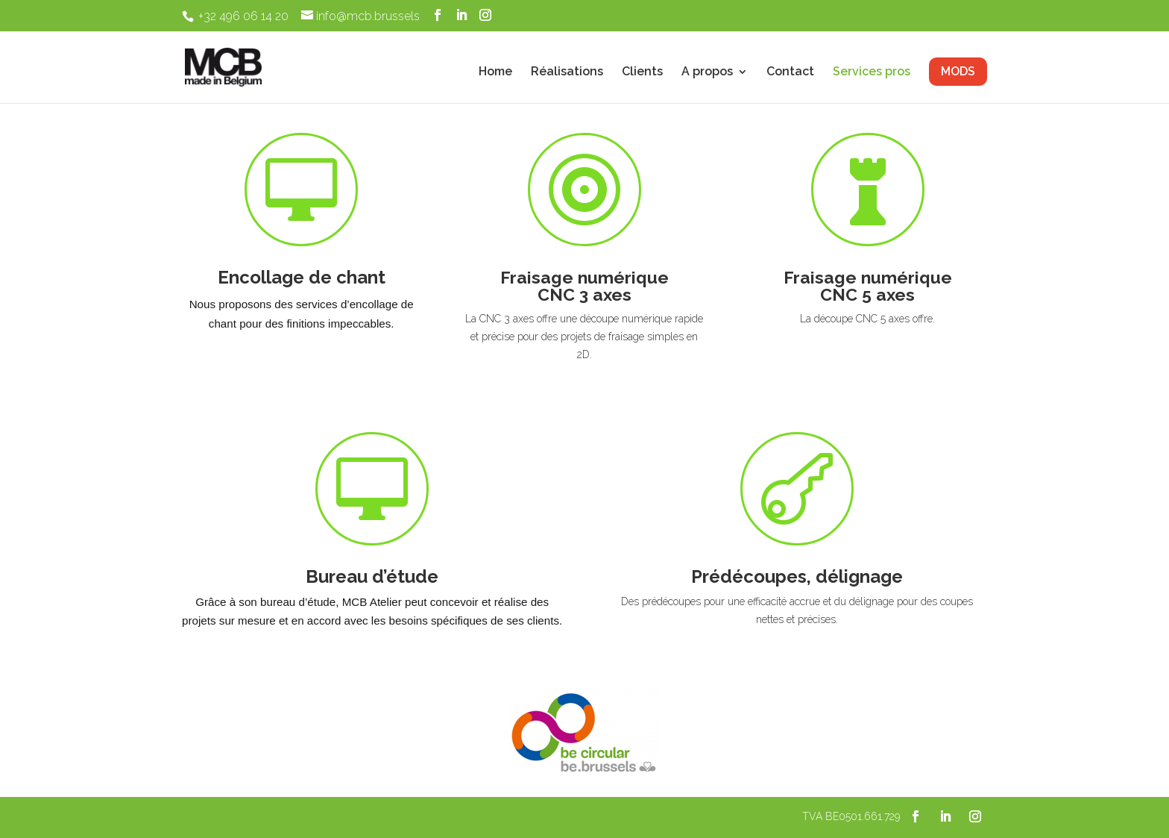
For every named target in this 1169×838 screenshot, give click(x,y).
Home (495, 72)
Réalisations (567, 72)
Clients (642, 72)
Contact (790, 72)
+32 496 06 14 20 (243, 16)
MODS (958, 71)
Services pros (871, 72)
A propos (707, 72)
